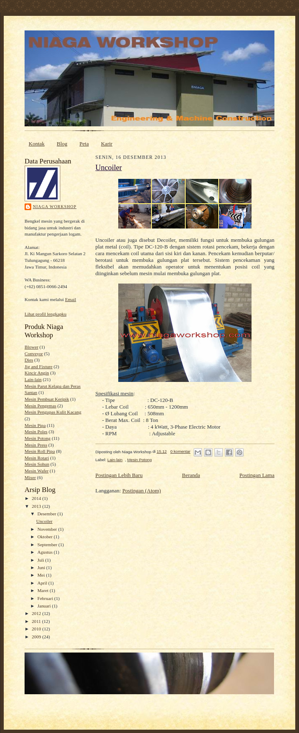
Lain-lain (33, 379)
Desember (47, 513)
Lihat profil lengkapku (46, 313)
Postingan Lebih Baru (118, 475)
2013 (37, 506)
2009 (37, 636)
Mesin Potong (37, 438)
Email (70, 299)
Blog (62, 144)
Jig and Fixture (38, 366)
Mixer (30, 477)
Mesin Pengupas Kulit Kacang (53, 411)
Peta (84, 144)
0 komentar (180, 451)
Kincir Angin (37, 372)
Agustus (45, 552)
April (42, 582)
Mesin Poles (36, 431)
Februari (46, 598)
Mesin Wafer (37, 470)
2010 (37, 628)
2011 (37, 621)
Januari (44, 605)
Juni (41, 567)
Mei (41, 574)
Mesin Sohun (37, 464)
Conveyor (34, 353)
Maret (43, 590)
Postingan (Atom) (141, 490)
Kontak (37, 144)
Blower (31, 346)
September (48, 544)
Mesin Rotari (37, 457)
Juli (41, 559)
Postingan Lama (256, 475)
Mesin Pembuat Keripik (47, 399)
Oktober (45, 536)
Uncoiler (44, 521)
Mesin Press (36, 444)
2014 (37, 498)
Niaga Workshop (55, 206)
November (47, 529)
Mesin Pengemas (40, 405)
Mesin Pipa (35, 425)
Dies (29, 359)
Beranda (191, 475)
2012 (37, 613)
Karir (106, 144)
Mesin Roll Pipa (40, 451)
